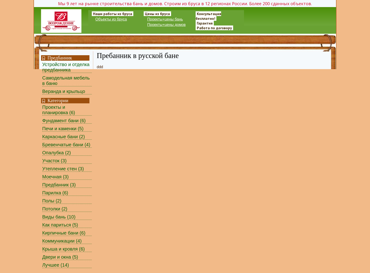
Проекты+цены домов (166, 25)
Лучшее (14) (55, 265)
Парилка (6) (55, 192)
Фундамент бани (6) (64, 120)
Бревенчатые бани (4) (66, 144)
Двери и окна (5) (60, 257)
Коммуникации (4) (62, 241)
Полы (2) (51, 200)
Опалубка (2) (56, 152)
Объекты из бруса (111, 19)
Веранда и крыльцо (63, 91)
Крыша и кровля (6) (63, 249)
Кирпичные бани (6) (63, 232)
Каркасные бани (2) (63, 136)
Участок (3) (54, 160)
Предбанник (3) (59, 184)
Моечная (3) (55, 176)
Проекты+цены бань (165, 19)
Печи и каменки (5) (63, 128)
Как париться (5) (60, 224)
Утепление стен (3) (63, 168)
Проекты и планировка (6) (58, 110)
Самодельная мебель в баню (66, 80)
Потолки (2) (54, 208)
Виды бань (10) (59, 216)
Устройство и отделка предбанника (65, 67)
